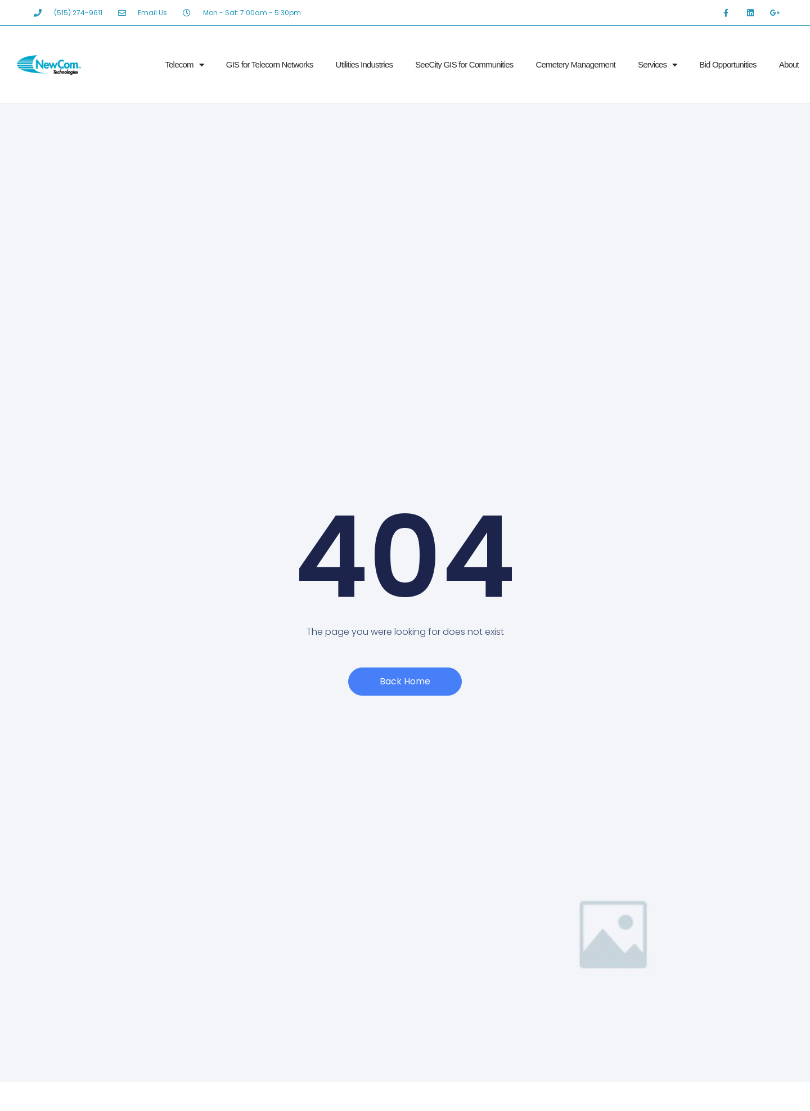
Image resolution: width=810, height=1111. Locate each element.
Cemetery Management (575, 64)
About (789, 64)
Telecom (184, 65)
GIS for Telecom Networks (269, 64)
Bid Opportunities (727, 64)
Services (657, 65)
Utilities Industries (364, 64)
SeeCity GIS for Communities (464, 64)
